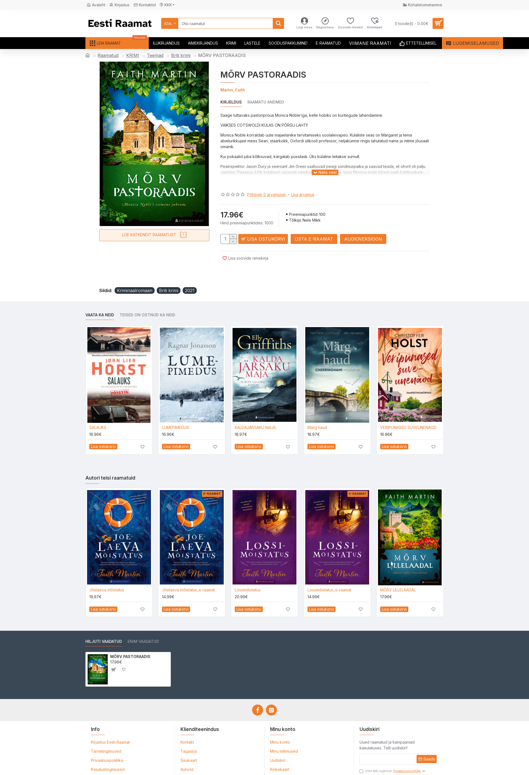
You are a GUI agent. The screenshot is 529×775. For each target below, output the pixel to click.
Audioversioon (367, 233)
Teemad (155, 55)
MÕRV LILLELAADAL (398, 576)
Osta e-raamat (318, 233)
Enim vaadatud (143, 628)
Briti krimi (180, 55)
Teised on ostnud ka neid (147, 301)
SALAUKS (97, 414)
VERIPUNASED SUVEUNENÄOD (408, 414)
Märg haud (317, 414)
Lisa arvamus (302, 187)
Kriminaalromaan (134, 277)
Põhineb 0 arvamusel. (266, 187)
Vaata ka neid (99, 301)
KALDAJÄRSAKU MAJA (255, 414)
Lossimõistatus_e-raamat (329, 576)
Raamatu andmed (265, 102)
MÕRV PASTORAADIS (130, 643)
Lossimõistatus (248, 576)
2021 (190, 277)
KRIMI (132, 55)
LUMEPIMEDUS (175, 414)
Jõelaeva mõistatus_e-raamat (188, 576)
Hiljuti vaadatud (103, 628)
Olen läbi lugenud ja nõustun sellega (392, 759)
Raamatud (108, 55)
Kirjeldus (231, 102)
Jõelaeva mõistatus (106, 576)
